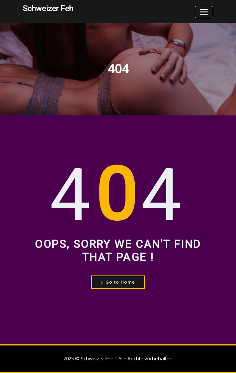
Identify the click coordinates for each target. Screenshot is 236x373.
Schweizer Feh (48, 8)
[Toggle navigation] (204, 12)
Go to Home (118, 282)
